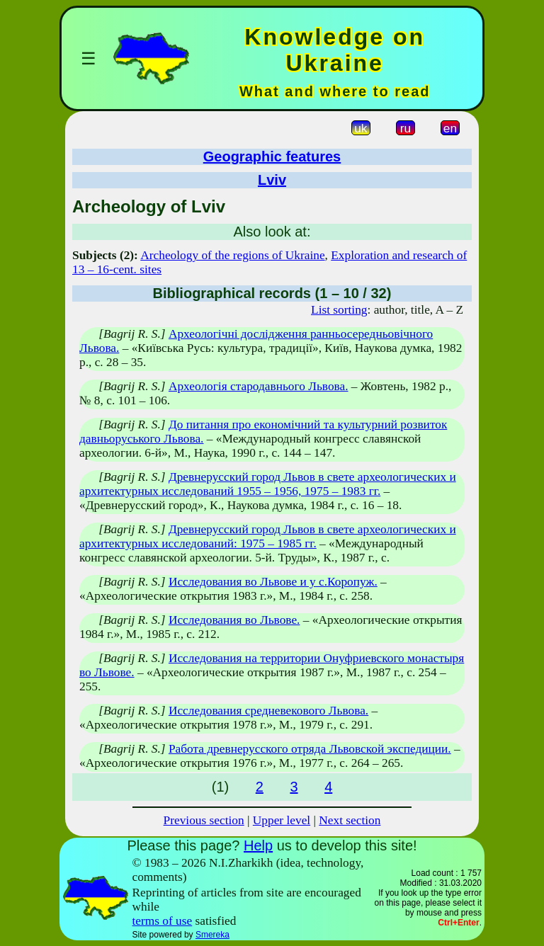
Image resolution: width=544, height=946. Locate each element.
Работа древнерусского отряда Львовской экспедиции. (310, 749)
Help (258, 845)
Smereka (213, 935)
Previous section (204, 820)
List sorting (339, 310)
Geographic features (272, 156)
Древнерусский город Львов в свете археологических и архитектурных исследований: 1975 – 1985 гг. (267, 536)
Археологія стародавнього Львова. (258, 386)
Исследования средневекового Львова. (268, 710)
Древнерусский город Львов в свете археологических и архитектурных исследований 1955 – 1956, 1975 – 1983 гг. (267, 484)
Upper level (281, 820)
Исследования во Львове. (234, 620)
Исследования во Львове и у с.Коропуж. (273, 581)
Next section (349, 820)
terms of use (162, 921)
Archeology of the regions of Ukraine (232, 255)
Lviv (272, 180)
